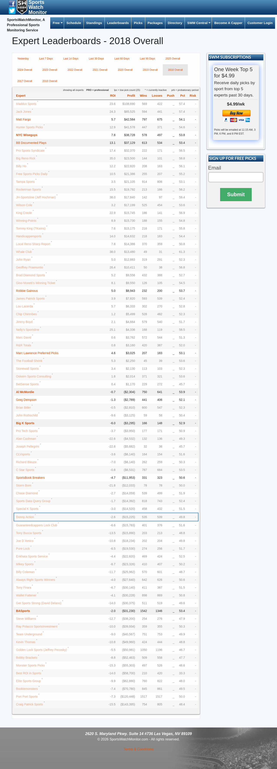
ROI (113, 95)
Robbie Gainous (27, 290)
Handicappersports (29, 236)
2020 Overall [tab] (125, 69)
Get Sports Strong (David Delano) (38, 603)
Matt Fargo (23, 119)
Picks (138, 23)
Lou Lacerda (24, 306)
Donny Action (25, 517)
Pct (182, 95)
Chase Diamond (27, 493)
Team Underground (29, 634)
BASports (23, 611)
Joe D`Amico (24, 541)
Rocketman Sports (28, 189)
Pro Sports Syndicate (30, 150)
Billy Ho (21, 166)
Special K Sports (27, 509)
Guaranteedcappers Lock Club (36, 525)
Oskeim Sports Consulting (33, 376)
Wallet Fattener (26, 595)
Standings (94, 23)
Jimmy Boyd (24, 322)
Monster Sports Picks (30, 665)
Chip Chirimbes (26, 314)
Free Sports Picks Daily (31, 174)
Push (170, 95)
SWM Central (197, 23)
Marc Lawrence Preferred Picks (37, 353)
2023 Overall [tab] (49, 69)
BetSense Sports (27, 384)
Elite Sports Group (28, 681)
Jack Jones (23, 111)
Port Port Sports (27, 696)
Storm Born (23, 485)
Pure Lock (23, 548)
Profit (131, 95)
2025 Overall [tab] (173, 58)
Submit (236, 194)
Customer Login (259, 23)
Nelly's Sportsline (27, 329)
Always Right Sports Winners (35, 579)
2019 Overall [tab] (150, 69)
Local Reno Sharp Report (33, 244)
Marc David (23, 337)
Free (56, 23)
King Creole (24, 213)
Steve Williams (26, 618)
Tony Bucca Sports (28, 533)
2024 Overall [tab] (24, 69)
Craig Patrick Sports (29, 704)
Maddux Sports (26, 104)
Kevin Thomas (25, 642)
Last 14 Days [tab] (70, 58)
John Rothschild (27, 415)
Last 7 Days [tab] (46, 58)
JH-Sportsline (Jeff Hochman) (36, 197)
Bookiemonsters (27, 688)
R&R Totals (23, 345)
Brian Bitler (23, 407)
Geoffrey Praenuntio (29, 267)
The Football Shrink (29, 361)
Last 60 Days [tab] (121, 58)
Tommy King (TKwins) (30, 228)
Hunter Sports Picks (29, 127)
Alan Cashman (26, 438)
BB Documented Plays (31, 142)
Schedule (73, 23)
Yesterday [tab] (23, 58)
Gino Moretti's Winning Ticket (35, 283)
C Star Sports (25, 470)
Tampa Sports (25, 181)
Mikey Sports (25, 564)
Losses (157, 95)
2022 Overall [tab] (75, 69)
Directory (175, 23)
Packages (155, 23)
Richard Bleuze (26, 462)
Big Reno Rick (25, 158)
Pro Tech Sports (26, 431)
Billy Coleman (25, 572)
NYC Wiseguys (26, 135)
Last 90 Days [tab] (147, 58)
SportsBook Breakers (30, 477)
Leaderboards (118, 23)
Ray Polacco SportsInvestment (36, 626)
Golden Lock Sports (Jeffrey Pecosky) (41, 650)
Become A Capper (228, 23)
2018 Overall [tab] (175, 69)
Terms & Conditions (139, 749)
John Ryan (23, 259)
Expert (21, 95)
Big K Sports (25, 423)
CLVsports (23, 454)
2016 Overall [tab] (49, 81)
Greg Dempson (26, 399)
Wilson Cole (24, 205)
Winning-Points (26, 220)
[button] (12, 3)
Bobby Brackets (26, 657)
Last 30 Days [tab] (96, 58)
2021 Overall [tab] (100, 69)
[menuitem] (57, 23)
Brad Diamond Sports (30, 275)
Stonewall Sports (27, 368)
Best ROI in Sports (28, 673)
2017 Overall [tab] (24, 81)
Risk (193, 95)
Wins (143, 95)
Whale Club (24, 252)
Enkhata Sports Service (32, 556)
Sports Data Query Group (33, 501)
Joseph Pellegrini (27, 446)
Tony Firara (23, 587)
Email (214, 168)
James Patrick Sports (30, 298)
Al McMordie (25, 392)
